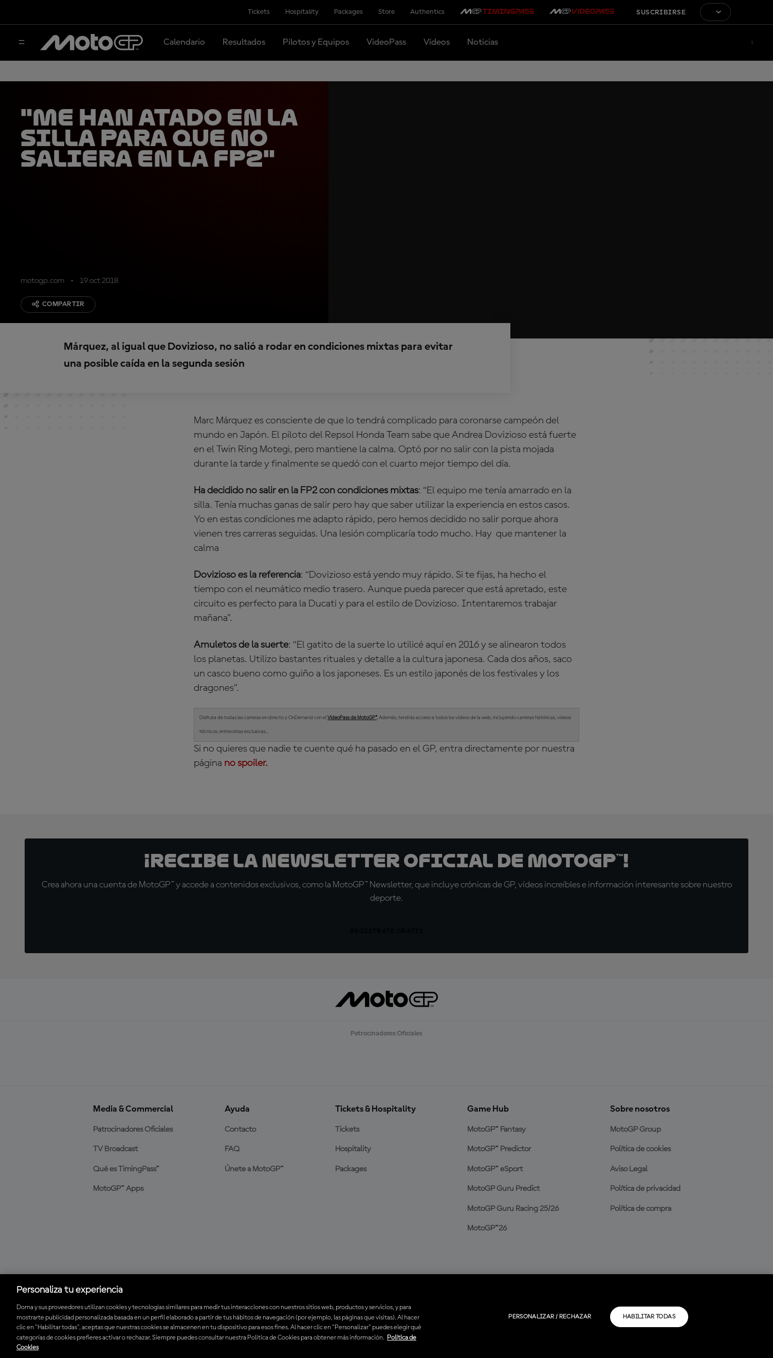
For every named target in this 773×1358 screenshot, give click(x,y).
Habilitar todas (649, 1317)
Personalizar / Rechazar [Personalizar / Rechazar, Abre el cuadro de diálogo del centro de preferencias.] (549, 1317)
